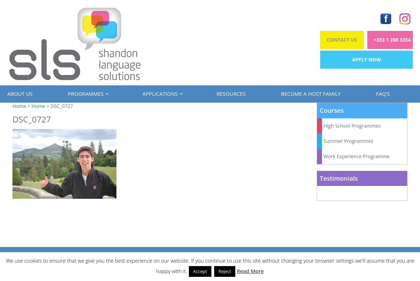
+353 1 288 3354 (392, 39)
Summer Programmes (349, 141)
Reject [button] (224, 271)
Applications (161, 93)
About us (20, 93)
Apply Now (366, 59)
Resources (231, 93)
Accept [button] (200, 271)
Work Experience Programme (357, 156)
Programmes (87, 93)
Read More (250, 270)
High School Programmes (352, 125)
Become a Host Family (311, 93)
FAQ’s (383, 93)
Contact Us (342, 39)
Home (19, 106)
